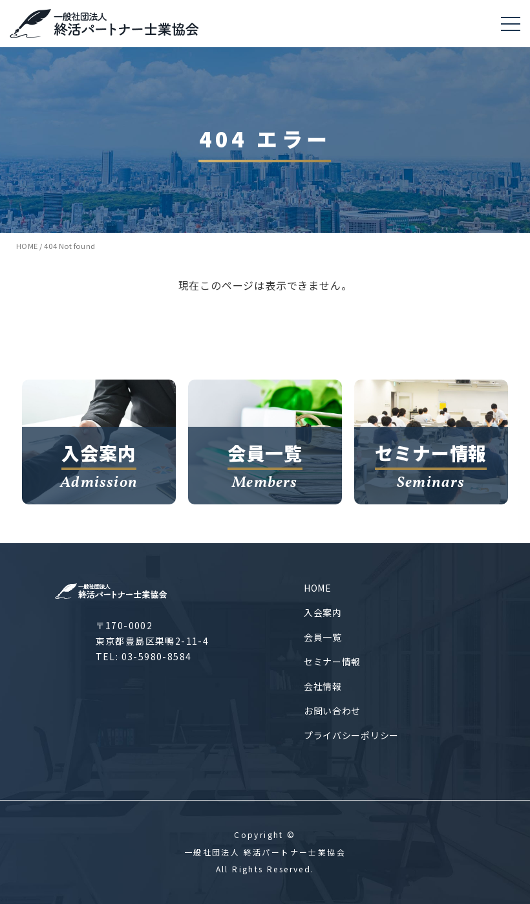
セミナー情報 (332, 661)
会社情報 (323, 686)
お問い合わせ (332, 710)
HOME (318, 587)
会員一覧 (323, 636)
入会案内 (323, 612)
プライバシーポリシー (351, 735)
